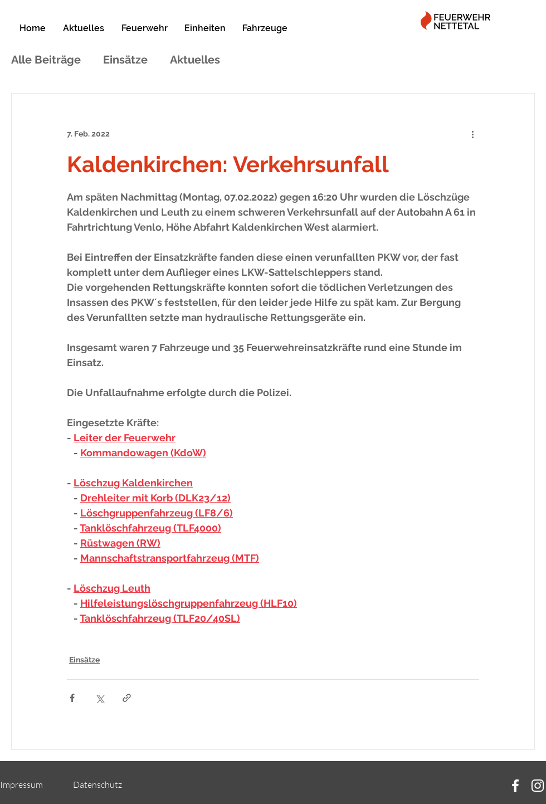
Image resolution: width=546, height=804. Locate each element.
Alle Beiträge (46, 59)
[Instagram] (537, 785)
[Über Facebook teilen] (72, 698)
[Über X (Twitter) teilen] (99, 698)
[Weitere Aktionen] (472, 133)
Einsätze (125, 59)
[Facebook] (515, 785)
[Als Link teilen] (126, 698)
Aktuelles (195, 59)
